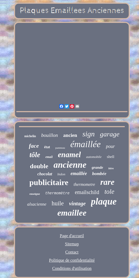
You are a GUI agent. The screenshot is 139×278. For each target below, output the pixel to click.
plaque (104, 201)
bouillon (49, 135)
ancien (70, 135)
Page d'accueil (72, 236)
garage (109, 134)
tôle (35, 155)
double (39, 166)
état (47, 147)
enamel (69, 154)
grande (97, 167)
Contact (72, 252)
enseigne (35, 193)
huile (58, 203)
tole (109, 191)
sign (88, 134)
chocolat (44, 174)
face (34, 145)
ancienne (70, 165)
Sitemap (72, 244)
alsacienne (36, 204)
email (48, 157)
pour (110, 146)
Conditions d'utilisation (72, 268)
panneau (60, 147)
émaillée (85, 144)
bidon (61, 174)
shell (110, 157)
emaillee (71, 212)
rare (107, 182)
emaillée (78, 173)
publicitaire (48, 182)
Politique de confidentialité (72, 260)
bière (111, 168)
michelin (30, 136)
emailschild (87, 192)
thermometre (84, 184)
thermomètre (57, 193)
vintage (77, 203)
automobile (94, 157)
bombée (99, 173)
